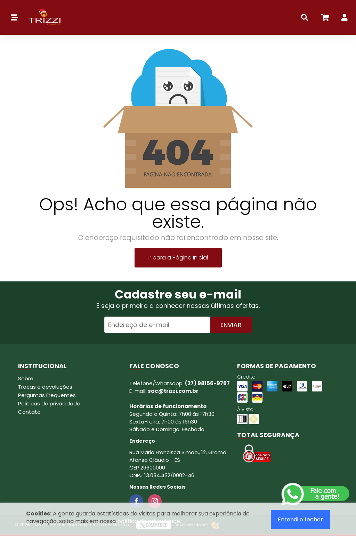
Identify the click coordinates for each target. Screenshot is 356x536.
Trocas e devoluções (45, 386)
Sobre (25, 378)
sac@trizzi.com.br (173, 391)
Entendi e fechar (300, 519)
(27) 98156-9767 (207, 383)
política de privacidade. (149, 521)
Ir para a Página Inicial (178, 258)
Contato (29, 411)
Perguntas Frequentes (47, 395)
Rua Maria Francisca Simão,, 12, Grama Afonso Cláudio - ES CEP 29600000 (177, 460)
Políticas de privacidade (49, 403)
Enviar (231, 324)
